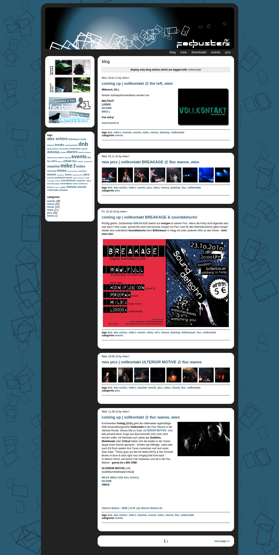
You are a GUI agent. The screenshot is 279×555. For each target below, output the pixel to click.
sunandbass (66, 183)
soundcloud (68, 180)
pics (228, 52)
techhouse (83, 184)
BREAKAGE (140, 223)
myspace (60, 175)
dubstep (53, 152)
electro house (84, 152)
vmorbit (81, 187)
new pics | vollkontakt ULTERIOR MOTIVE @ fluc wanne (152, 362)
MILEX (106, 477)
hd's (54, 161)
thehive (50, 187)
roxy (87, 178)
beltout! (50, 145)
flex (89, 157)
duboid (84, 149)
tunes (50, 215)
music (51, 174)
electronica (52, 158)
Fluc (185, 223)
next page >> (222, 541)
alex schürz (57, 139)
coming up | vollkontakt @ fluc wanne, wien (141, 417)
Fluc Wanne (158, 426)
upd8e (63, 187)
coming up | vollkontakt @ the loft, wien (137, 83)
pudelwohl (60, 178)
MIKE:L (106, 111)
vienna (71, 186)
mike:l (67, 166)
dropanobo (74, 149)
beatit (83, 139)
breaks (59, 145)
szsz (75, 183)
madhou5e (88, 161)
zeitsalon (63, 190)
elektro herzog (64, 158)
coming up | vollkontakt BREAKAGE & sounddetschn (149, 217)
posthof (50, 178)
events (215, 52)
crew (183, 52)
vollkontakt (52, 190)
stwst (88, 181)
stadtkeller (80, 181)
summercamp (53, 184)
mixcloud (51, 171)
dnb (83, 144)
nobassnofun (77, 175)
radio (75, 178)
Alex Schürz (131, 477)
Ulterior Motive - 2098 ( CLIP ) (119, 508)
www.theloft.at (110, 123)
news (68, 174)
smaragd (50, 181)
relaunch (81, 178)
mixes (62, 170)
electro (72, 152)
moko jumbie (72, 171)
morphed (82, 171)
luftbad (80, 161)
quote (69, 177)
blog (173, 52)
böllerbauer (74, 139)
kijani (60, 161)
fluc (49, 161)
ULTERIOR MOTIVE (154, 430)
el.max (63, 152)
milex (80, 166)
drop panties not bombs (58, 149)
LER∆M (67, 161)
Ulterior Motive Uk (151, 508)
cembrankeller (71, 145)
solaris (57, 181)
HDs (200, 230)
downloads (199, 52)
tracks (56, 187)
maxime (53, 166)
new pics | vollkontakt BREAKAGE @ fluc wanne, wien (150, 162)
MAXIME (107, 108)
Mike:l (114, 477)
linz (74, 161)
